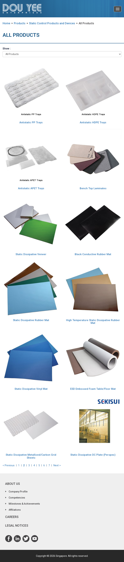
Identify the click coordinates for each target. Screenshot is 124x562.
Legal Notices (16, 525)
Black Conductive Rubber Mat (93, 254)
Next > (57, 465)
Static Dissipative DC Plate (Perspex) (93, 454)
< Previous (9, 465)
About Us (12, 484)
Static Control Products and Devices (52, 23)
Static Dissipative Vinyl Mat (31, 388)
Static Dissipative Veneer (31, 254)
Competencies (17, 497)
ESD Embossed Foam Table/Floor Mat (93, 388)
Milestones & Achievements (24, 503)
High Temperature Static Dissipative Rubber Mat (93, 322)
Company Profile (18, 491)
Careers (12, 517)
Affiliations (15, 509)
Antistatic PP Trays (31, 122)
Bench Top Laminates (93, 188)
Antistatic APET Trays (31, 188)
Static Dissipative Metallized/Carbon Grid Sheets (31, 456)
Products (19, 23)
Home (6, 23)
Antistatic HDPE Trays (93, 122)
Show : (7, 48)
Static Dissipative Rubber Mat (31, 320)
